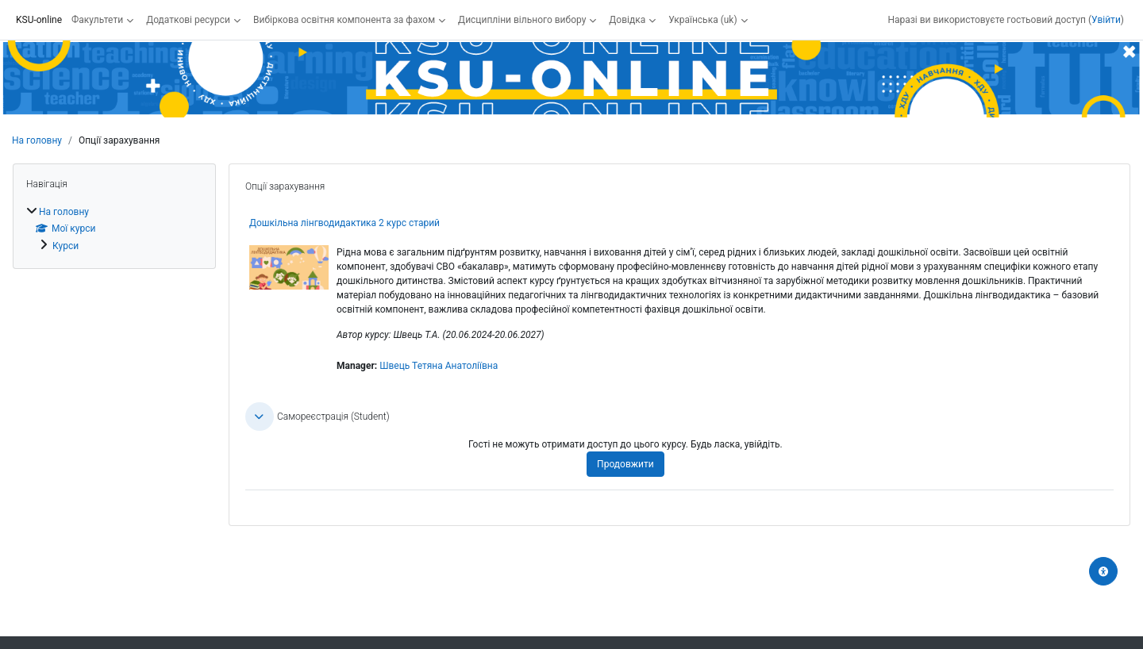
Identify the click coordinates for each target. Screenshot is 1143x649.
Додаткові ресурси (188, 19)
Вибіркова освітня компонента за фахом (344, 19)
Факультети (97, 19)
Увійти (1106, 19)
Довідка (627, 19)
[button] (259, 416)
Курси (65, 246)
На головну (37, 140)
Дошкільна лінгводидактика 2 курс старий (344, 222)
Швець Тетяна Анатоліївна (438, 365)
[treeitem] (114, 228)
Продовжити (625, 464)
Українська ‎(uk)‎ (702, 19)
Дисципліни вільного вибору (522, 19)
